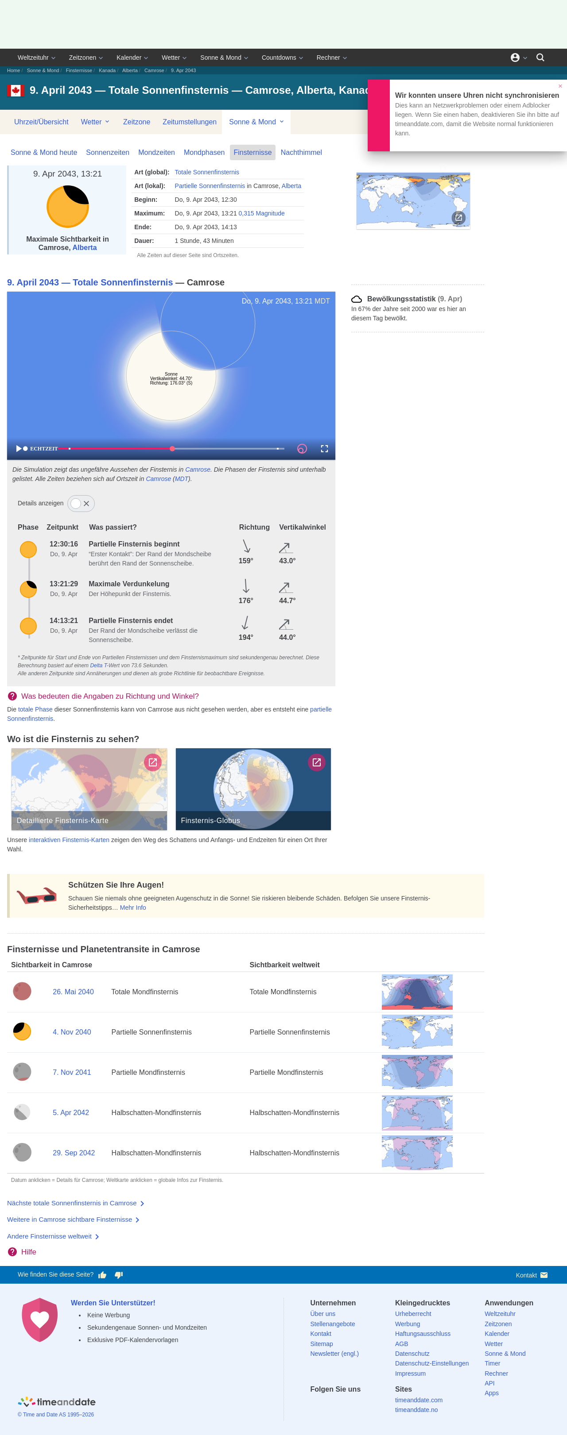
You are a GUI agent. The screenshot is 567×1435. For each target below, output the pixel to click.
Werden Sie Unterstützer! (113, 1303)
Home (13, 70)
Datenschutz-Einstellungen (432, 1363)
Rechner (328, 57)
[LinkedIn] (347, 1405)
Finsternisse (79, 70)
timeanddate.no (416, 1409)
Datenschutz (412, 1353)
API (490, 1383)
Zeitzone (136, 122)
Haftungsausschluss (422, 1333)
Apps (492, 1393)
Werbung (407, 1323)
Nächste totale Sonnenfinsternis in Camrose (72, 1203)
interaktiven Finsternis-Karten (69, 839)
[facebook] (317, 1405)
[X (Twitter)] (332, 1405)
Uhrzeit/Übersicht (41, 122)
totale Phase (35, 709)
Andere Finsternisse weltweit (49, 1236)
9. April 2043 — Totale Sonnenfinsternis (90, 282)
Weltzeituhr (33, 57)
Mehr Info (133, 907)
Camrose (154, 70)
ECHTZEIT (40, 449)
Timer (492, 1363)
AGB (401, 1343)
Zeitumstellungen (190, 122)
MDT (322, 301)
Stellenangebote (333, 1323)
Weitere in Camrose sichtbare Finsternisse (69, 1219)
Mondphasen (204, 152)
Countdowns (279, 57)
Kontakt (532, 1275)
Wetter (171, 57)
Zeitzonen (82, 57)
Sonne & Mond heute (44, 152)
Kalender (129, 57)
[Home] (57, 1403)
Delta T (98, 665)
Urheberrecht (413, 1313)
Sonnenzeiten (107, 152)
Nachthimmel (301, 152)
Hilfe (28, 1252)
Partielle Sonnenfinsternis (210, 185)
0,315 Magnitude (262, 213)
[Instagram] (362, 1405)
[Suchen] (540, 57)
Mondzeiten (156, 152)
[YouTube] (377, 1405)
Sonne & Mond (220, 57)
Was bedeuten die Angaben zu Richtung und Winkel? (110, 696)
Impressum (410, 1373)
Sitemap (322, 1343)
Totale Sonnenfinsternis (207, 172)
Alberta (130, 70)
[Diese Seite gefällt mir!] (102, 1275)
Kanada (107, 70)
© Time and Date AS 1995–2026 (56, 1415)
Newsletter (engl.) (335, 1353)
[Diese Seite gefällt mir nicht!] (118, 1275)
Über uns (323, 1313)
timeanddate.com (419, 1400)
